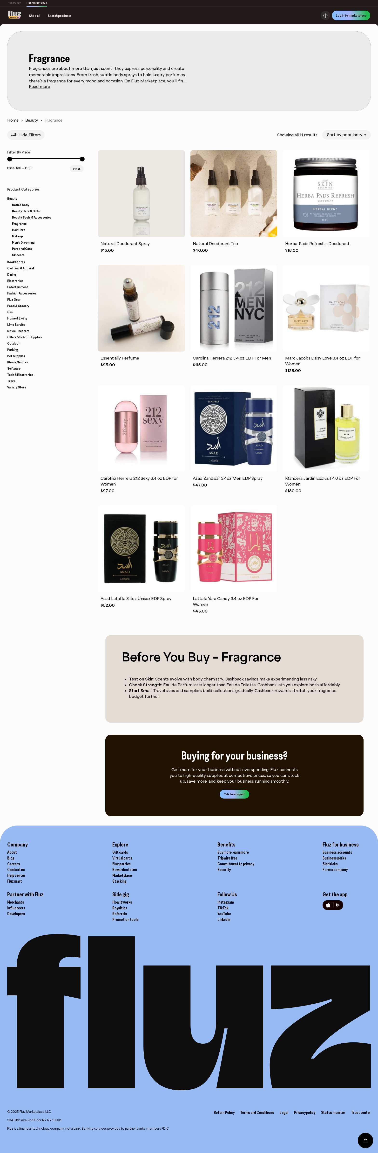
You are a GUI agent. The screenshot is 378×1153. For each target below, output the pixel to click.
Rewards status (124, 869)
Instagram (225, 902)
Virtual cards (122, 858)
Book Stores (16, 262)
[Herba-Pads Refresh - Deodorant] (326, 193)
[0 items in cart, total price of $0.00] (365, 1140)
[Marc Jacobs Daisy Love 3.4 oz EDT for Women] (326, 308)
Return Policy (224, 1112)
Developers (16, 914)
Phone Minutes (17, 362)
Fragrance (19, 224)
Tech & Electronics (20, 375)
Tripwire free (227, 858)
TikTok (223, 908)
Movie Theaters (18, 331)
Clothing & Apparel (20, 268)
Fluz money (14, 2)
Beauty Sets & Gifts (26, 211)
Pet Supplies (16, 356)
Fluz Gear (13, 299)
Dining (11, 274)
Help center (16, 875)
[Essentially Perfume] (141, 308)
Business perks (334, 858)
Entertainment (17, 287)
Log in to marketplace (351, 15)
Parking (12, 350)
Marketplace (122, 875)
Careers (13, 864)
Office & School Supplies (24, 337)
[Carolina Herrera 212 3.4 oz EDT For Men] (233, 308)
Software (13, 368)
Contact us (16, 869)
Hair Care (18, 230)
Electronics (15, 281)
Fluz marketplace (37, 2)
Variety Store (16, 387)
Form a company (335, 869)
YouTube (224, 914)
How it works (122, 902)
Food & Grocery (18, 306)
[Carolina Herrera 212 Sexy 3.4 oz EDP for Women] (141, 428)
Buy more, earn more (233, 852)
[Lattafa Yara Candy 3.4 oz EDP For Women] (233, 548)
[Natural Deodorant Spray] (141, 193)
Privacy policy (304, 1112)
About (12, 852)
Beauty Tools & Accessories (31, 217)
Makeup (17, 236)
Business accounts (337, 852)
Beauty (31, 120)
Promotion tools (125, 919)
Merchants (15, 902)
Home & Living (17, 318)
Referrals (119, 914)
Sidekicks (330, 864)
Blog (10, 858)
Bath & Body (20, 205)
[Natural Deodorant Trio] (233, 193)
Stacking (119, 881)
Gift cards (120, 852)
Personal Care (22, 249)
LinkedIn (223, 919)
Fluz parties (121, 864)
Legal (284, 1112)
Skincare (18, 255)
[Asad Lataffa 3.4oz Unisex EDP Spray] (141, 548)
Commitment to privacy (235, 864)
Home (13, 120)
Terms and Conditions (257, 1112)
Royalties (119, 908)
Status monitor (333, 1112)
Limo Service (16, 325)
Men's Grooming (23, 242)
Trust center (361, 1112)
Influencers (16, 908)
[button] (234, 794)
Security (224, 869)
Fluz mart (14, 881)
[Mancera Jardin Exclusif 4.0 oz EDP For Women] (326, 428)
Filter (76, 168)
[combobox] (346, 135)
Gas (10, 312)
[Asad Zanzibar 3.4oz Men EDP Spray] (233, 428)
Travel (11, 381)
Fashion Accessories (21, 293)
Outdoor (13, 343)
